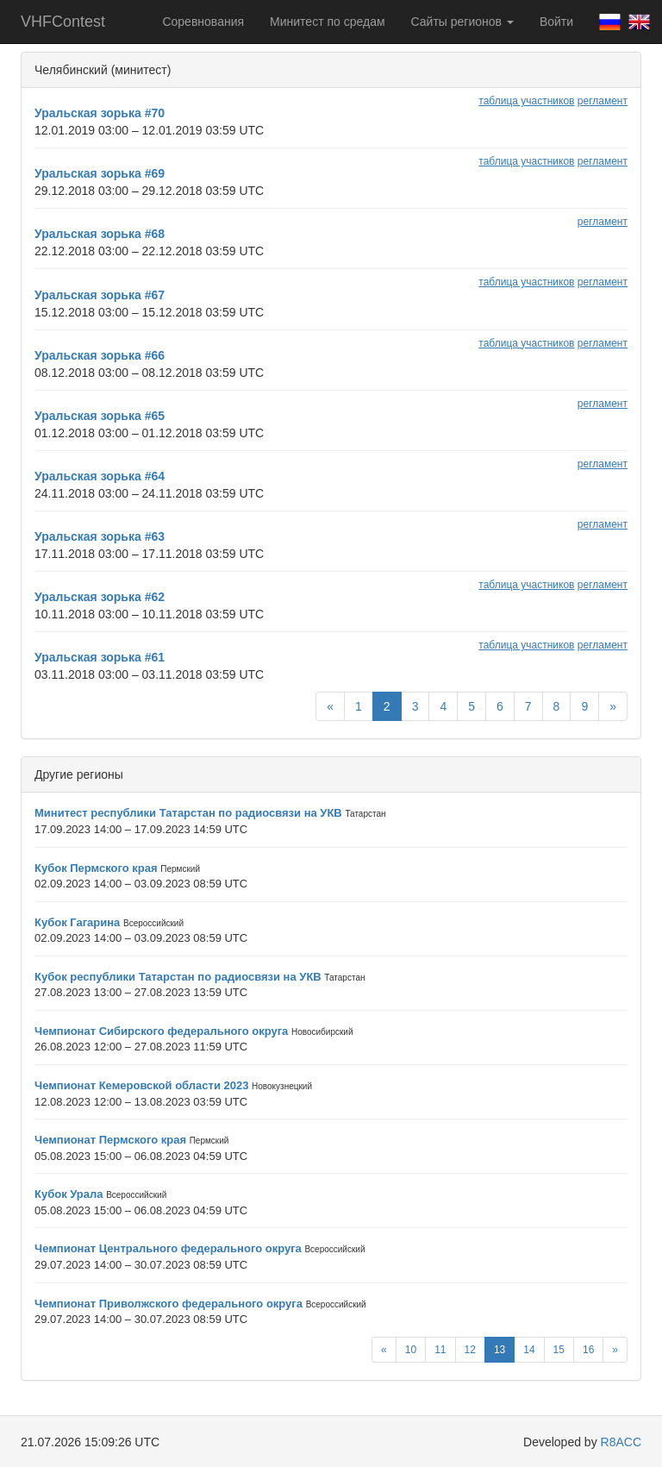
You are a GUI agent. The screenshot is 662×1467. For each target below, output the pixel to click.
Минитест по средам (327, 21)
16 (588, 1350)
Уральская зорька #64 (99, 476)
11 (440, 1350)
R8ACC (621, 1442)
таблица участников (526, 101)
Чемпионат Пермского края (110, 1139)
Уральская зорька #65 (99, 416)
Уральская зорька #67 (99, 295)
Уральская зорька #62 (99, 597)
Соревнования (203, 21)
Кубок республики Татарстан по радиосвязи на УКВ (178, 976)
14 (528, 1350)
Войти (556, 21)
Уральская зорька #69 (99, 173)
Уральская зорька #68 (99, 234)
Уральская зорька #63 (99, 536)
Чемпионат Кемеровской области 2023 (141, 1085)
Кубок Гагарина (77, 922)
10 (410, 1350)
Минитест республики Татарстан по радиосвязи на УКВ (188, 812)
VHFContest (63, 21)
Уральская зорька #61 (99, 657)
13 (499, 1350)
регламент (603, 101)
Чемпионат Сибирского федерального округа (161, 1031)
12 (470, 1350)
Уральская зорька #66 (99, 355)
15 (559, 1350)
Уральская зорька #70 (99, 113)
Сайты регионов (462, 21)
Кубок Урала (68, 1194)
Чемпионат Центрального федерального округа (168, 1248)
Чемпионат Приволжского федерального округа (168, 1303)
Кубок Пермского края (96, 868)
